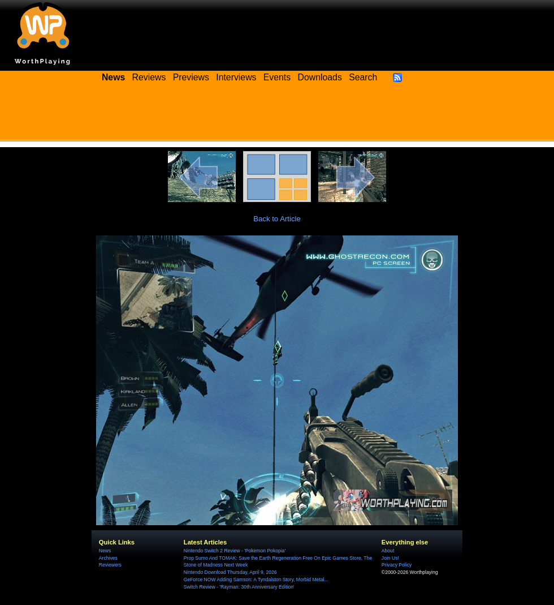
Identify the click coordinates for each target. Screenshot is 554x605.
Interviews (236, 77)
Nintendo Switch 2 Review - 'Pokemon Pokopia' (234, 550)
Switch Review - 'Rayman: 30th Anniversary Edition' (239, 587)
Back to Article (277, 218)
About (388, 550)
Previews (191, 77)
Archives (108, 558)
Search (363, 77)
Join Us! (390, 558)
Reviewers (110, 565)
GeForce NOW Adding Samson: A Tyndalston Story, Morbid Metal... (256, 579)
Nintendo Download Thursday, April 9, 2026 (230, 572)
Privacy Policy (397, 565)
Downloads (320, 77)
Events (277, 77)
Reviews (149, 77)
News (105, 550)
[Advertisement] (277, 116)
